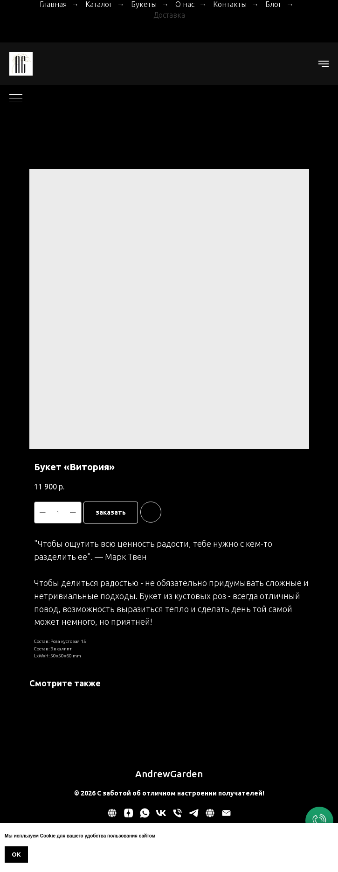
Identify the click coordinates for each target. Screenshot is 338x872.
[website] (210, 816)
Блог (273, 4)
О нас (184, 4)
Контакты (230, 4)
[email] (226, 816)
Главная (53, 4)
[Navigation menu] (323, 64)
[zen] (128, 816)
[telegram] (194, 816)
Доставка (169, 15)
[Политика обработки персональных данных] (112, 816)
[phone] (177, 816)
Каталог (98, 4)
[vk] (161, 816)
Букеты (144, 4)
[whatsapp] (145, 816)
